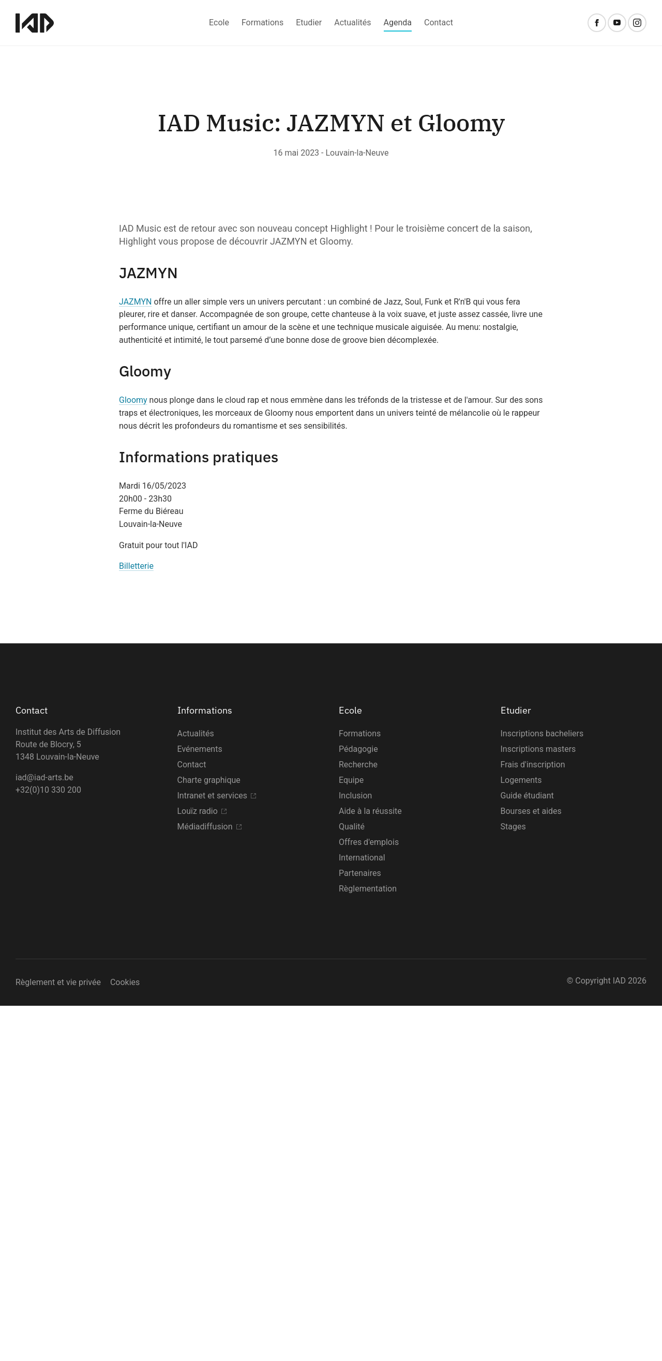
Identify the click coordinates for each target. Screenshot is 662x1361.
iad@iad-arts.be (44, 1133)
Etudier (309, 22)
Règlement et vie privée (58, 1337)
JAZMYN (135, 656)
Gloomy (133, 755)
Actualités (352, 22)
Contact (438, 22)
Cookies (125, 1337)
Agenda (398, 22)
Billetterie (136, 921)
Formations (262, 22)
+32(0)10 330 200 (48, 1145)
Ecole (219, 22)
